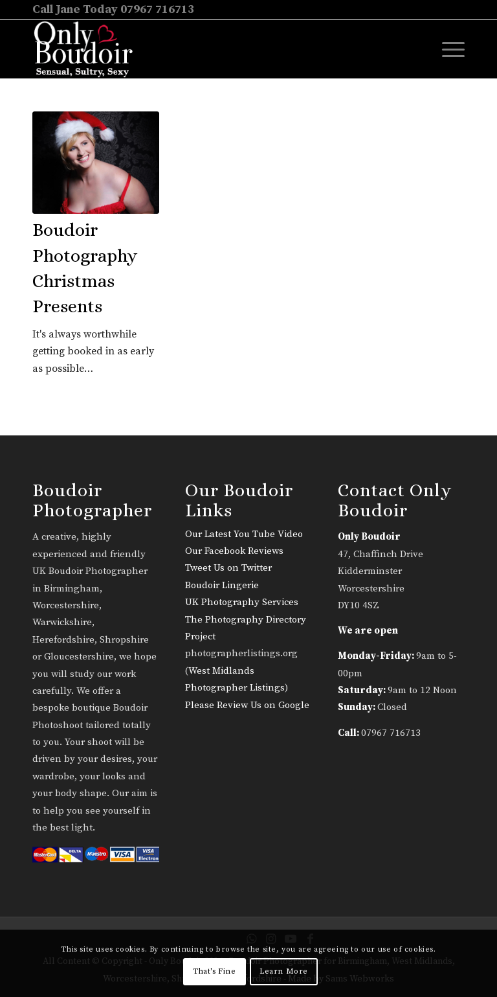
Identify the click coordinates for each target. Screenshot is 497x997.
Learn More (284, 971)
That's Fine (214, 971)
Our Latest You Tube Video (244, 534)
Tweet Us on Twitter (228, 568)
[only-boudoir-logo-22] (89, 49)
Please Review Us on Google (247, 705)
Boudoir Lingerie (222, 585)
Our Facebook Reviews (234, 551)
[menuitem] (447, 49)
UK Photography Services (241, 602)
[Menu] (447, 49)
